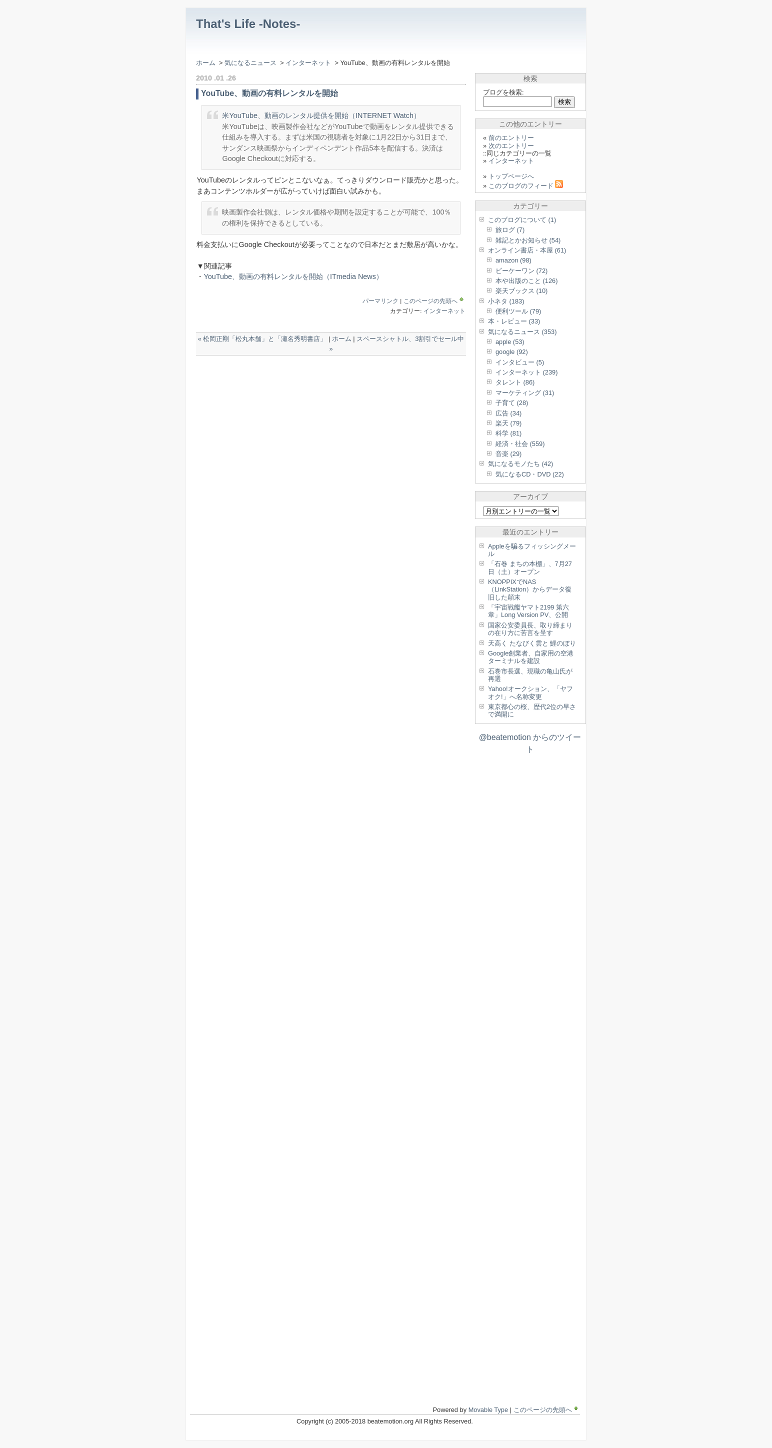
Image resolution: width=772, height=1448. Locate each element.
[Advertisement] (313, 375)
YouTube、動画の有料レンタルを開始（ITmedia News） (293, 276)
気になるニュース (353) (522, 332)
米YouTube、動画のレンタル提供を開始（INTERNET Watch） (321, 116)
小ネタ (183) (506, 301)
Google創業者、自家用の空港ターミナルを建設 (531, 657)
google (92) (512, 352)
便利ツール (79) (518, 311)
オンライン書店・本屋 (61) (527, 250)
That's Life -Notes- (248, 23)
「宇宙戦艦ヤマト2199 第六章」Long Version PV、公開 (528, 611)
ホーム (206, 62)
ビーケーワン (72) (522, 270)
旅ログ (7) (510, 230)
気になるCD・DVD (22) (530, 474)
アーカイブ (530, 496)
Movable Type (488, 1410)
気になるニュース (250, 62)
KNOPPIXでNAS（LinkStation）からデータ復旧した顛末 (530, 589)
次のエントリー (511, 146)
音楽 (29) (509, 454)
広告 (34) (509, 413)
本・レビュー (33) (514, 321)
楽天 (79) (509, 423)
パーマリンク (380, 301)
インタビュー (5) (520, 362)
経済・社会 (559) (520, 444)
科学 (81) (509, 433)
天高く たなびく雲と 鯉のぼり (532, 643)
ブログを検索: (503, 92)
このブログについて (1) (522, 220)
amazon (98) (514, 260)
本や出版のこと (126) (527, 280)
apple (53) (510, 342)
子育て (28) (512, 402)
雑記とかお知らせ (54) (528, 240)
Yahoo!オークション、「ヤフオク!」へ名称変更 (530, 692)
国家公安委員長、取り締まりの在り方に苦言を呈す (530, 629)
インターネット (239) (527, 372)
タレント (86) (515, 382)
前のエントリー (511, 138)
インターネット (309, 62)
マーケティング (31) (525, 392)
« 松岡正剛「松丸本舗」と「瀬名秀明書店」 (262, 338)
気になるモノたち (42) (520, 464)
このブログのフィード (526, 186)
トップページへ (511, 176)
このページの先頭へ (435, 301)
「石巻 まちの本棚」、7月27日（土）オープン (530, 567)
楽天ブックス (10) (522, 290)
